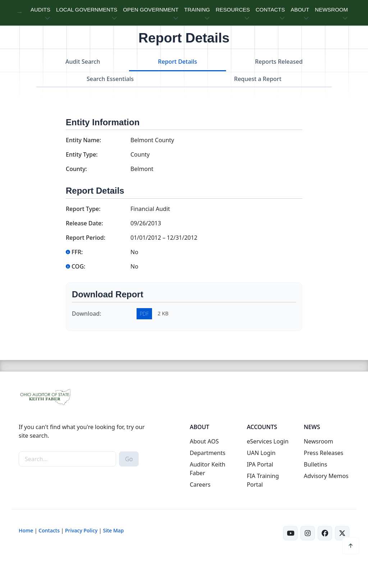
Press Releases (323, 453)
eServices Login (268, 441)
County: (76, 169)
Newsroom (318, 441)
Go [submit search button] (129, 459)
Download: (86, 313)
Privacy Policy (81, 530)
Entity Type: (82, 154)
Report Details (177, 62)
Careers (200, 484)
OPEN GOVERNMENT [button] (150, 9)
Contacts (49, 530)
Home (26, 530)
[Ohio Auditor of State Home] (19, 13)
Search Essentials (110, 79)
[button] (350, 545)
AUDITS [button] (40, 9)
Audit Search (82, 62)
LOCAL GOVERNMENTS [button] (86, 9)
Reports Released (279, 62)
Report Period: (85, 238)
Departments (207, 453)
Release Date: (84, 223)
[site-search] (67, 459)
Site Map (113, 530)
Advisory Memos (326, 476)
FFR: (74, 252)
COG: (75, 266)
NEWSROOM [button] (331, 9)
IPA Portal (260, 464)
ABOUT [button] (300, 9)
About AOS (204, 441)
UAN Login (261, 453)
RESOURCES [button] (233, 9)
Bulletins (315, 464)
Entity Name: (83, 140)
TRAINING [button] (197, 9)
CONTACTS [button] (270, 9)
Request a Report (257, 79)
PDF (144, 313)
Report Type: (83, 209)
